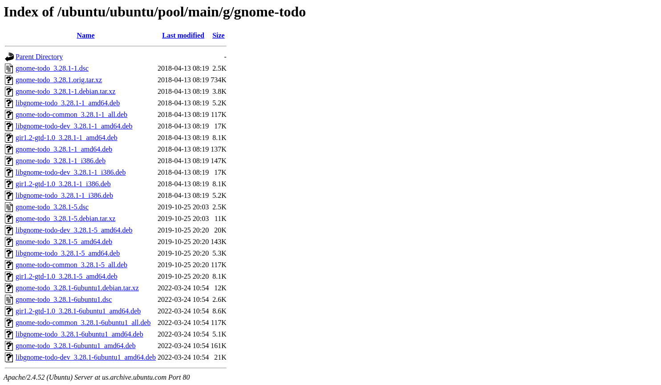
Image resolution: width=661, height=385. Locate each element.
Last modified (183, 35)
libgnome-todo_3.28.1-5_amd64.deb (68, 253)
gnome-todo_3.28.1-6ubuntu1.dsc (64, 299)
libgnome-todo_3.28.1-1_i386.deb (64, 195)
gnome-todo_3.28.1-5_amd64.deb (64, 241)
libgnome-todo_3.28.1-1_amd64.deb (68, 103)
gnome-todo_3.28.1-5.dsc (52, 207)
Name (86, 35)
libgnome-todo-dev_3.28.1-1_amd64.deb (74, 126)
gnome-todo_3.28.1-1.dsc (52, 68)
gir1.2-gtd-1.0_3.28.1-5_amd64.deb (67, 276)
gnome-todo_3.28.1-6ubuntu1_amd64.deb (76, 345)
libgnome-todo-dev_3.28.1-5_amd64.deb (74, 230)
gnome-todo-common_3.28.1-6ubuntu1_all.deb (83, 322)
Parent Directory (39, 56)
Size (218, 35)
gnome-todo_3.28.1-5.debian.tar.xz (65, 218)
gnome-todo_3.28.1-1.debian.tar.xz (65, 91)
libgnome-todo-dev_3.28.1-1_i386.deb (71, 172)
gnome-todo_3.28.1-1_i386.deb (60, 160)
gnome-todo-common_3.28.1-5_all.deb (71, 265)
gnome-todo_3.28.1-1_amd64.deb (64, 149)
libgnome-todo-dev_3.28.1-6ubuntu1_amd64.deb (86, 357)
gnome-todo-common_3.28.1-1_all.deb (71, 114)
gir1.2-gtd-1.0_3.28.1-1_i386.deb (63, 184)
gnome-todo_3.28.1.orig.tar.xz (59, 80)
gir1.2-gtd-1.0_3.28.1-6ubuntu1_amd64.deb (78, 311)
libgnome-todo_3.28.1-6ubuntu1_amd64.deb (79, 334)
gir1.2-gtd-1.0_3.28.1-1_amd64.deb (67, 137)
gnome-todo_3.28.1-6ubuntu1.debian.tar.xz (77, 288)
